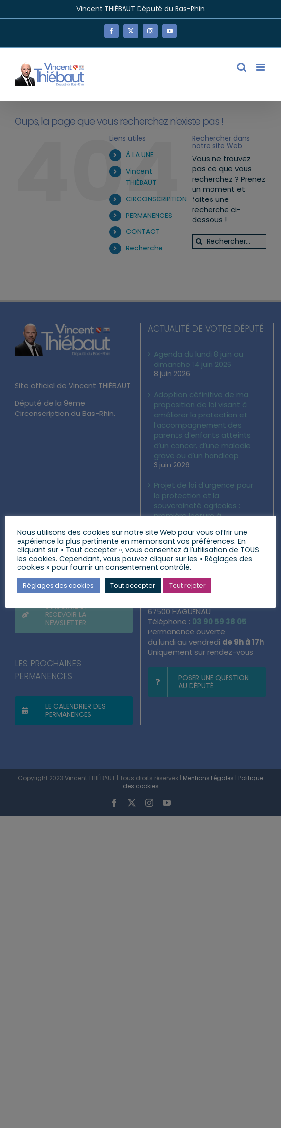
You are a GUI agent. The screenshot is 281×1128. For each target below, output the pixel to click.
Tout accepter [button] (132, 585)
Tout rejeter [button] (187, 585)
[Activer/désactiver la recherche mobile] (241, 67)
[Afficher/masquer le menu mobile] (261, 67)
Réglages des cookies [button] (58, 585)
